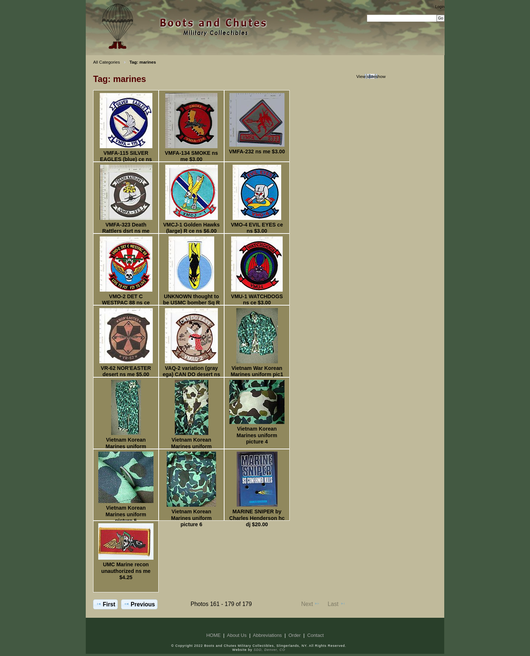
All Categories (106, 62)
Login (440, 7)
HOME (213, 635)
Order (295, 635)
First (105, 604)
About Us (237, 635)
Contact (315, 635)
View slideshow (371, 76)
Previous (139, 604)
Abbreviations (267, 635)
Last (337, 603)
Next (310, 603)
